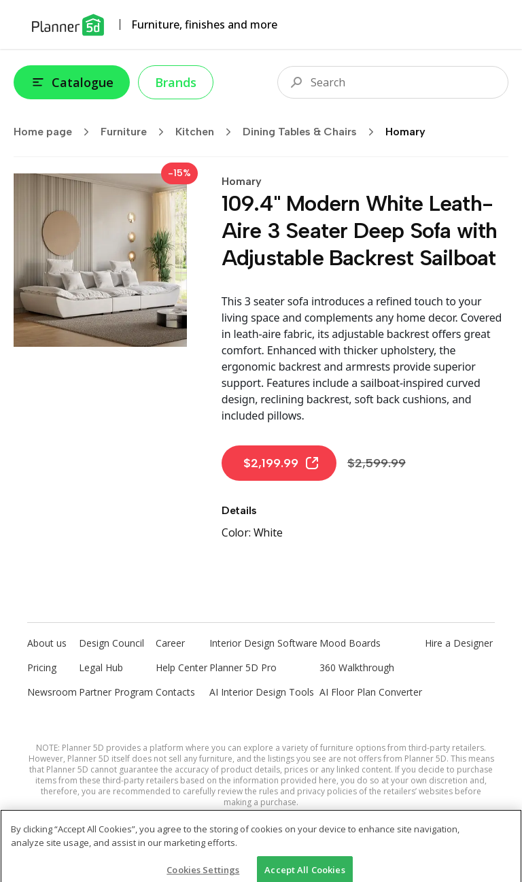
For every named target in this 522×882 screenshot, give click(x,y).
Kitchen (207, 131)
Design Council (111, 643)
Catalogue (72, 82)
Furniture (137, 131)
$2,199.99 (281, 463)
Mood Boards (350, 643)
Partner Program (116, 691)
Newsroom (52, 691)
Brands (175, 82)
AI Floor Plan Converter (370, 691)
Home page (56, 131)
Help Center (181, 667)
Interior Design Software (263, 643)
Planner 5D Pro (243, 667)
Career (170, 643)
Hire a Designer (459, 643)
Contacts (175, 691)
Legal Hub (101, 667)
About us (47, 643)
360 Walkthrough (356, 667)
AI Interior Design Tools (261, 691)
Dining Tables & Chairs (313, 131)
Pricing (41, 667)
